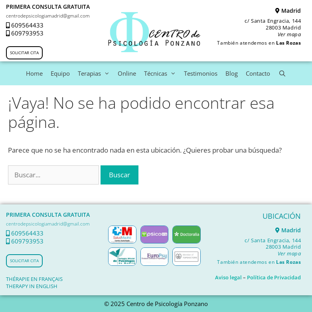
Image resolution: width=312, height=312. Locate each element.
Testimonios (200, 73)
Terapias (96, 73)
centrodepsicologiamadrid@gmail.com (48, 15)
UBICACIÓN (282, 216)
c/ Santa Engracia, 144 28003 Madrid (273, 27)
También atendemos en (259, 42)
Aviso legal (228, 277)
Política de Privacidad (274, 277)
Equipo (60, 73)
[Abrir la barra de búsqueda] (282, 73)
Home (34, 73)
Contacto (258, 73)
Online (127, 73)
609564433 (27, 25)
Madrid (288, 10)
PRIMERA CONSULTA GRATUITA (48, 6)
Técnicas (162, 73)
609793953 (27, 33)
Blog (231, 73)
